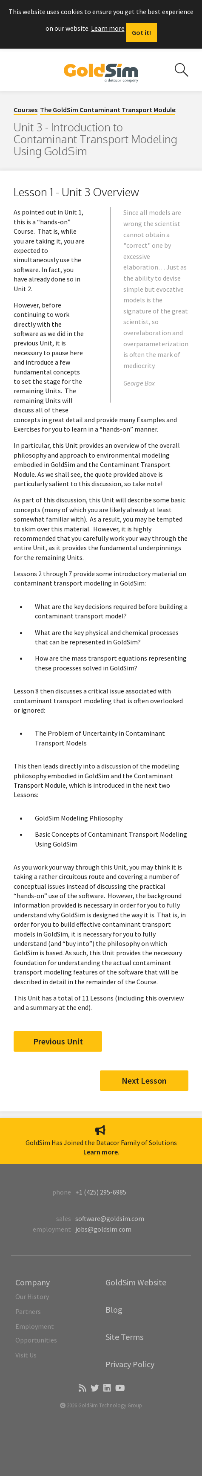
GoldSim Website (135, 1282)
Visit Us (26, 1355)
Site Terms (124, 1336)
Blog (113, 1309)
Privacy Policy (129, 1364)
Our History (32, 1296)
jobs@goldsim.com (103, 1229)
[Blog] (82, 1388)
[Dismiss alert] (141, 32)
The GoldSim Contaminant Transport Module (107, 109)
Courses (25, 109)
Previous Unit (58, 1041)
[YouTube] (119, 1388)
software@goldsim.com (109, 1218)
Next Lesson (144, 1080)
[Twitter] (94, 1388)
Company (32, 1282)
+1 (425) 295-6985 (100, 1192)
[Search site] (181, 70)
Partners (28, 1311)
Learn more (108, 28)
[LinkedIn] (106, 1388)
